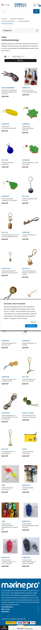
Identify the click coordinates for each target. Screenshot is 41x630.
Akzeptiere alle (31, 326)
